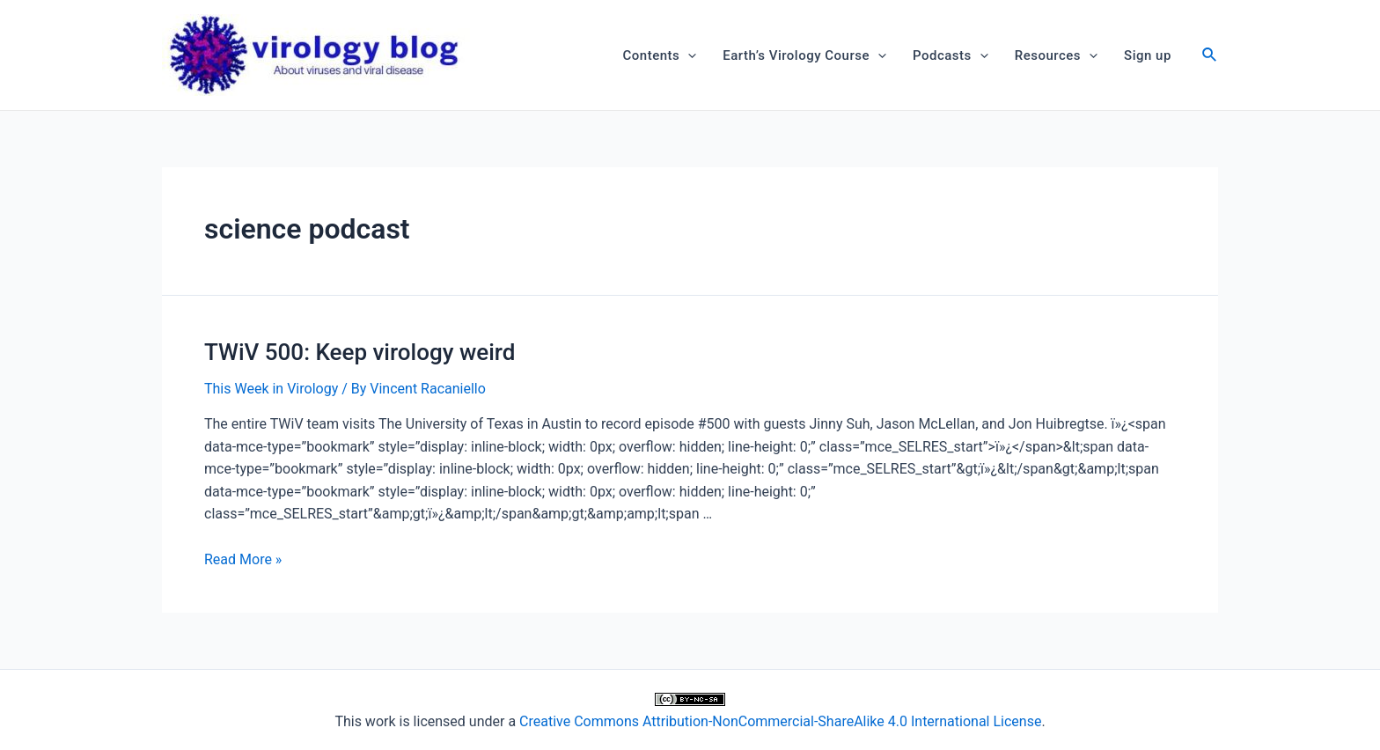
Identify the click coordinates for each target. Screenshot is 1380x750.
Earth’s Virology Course (804, 55)
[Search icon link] (1210, 57)
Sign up (1147, 55)
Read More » (243, 559)
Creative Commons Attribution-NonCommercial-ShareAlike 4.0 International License (780, 721)
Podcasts (950, 55)
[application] (687, 55)
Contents (660, 55)
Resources (1056, 55)
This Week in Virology (271, 388)
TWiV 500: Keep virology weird (359, 352)
